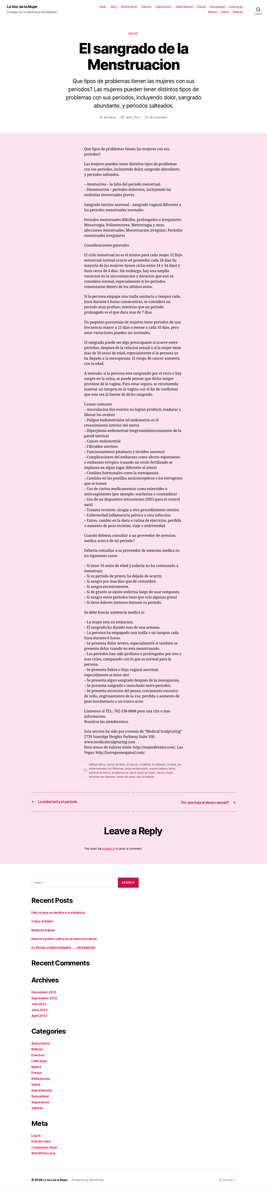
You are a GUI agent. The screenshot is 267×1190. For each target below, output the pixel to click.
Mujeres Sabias (44, 930)
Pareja (201, 7)
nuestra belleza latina (168, 769)
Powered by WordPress (90, 1180)
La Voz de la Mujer (24, 7)
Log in (36, 1136)
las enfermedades (100, 769)
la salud (173, 765)
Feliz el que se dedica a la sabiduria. (62, 913)
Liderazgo (236, 7)
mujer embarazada (141, 769)
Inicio (103, 7)
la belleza (146, 765)
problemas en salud (125, 773)
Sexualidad (217, 7)
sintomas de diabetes (102, 777)
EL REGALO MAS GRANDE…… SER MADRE (66, 948)
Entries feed (41, 1142)
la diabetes (161, 765)
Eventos (38, 1055)
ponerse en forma (100, 773)
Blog (114, 7)
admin (111, 118)
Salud (225, 12)
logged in (108, 849)
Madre (212, 12)
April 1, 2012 (132, 118)
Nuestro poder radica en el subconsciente (67, 939)
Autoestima (129, 7)
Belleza (238, 12)
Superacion (163, 7)
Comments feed (45, 1148)
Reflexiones (41, 1079)
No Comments (159, 118)
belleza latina (97, 765)
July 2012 (39, 1004)
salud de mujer (147, 773)
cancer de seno (116, 765)
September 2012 (45, 998)
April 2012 (40, 1016)
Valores (146, 7)
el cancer (133, 765)
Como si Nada (43, 922)
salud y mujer (166, 773)
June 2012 (40, 1010)
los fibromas (120, 769)
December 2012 (45, 993)
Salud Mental (184, 7)
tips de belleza (147, 777)
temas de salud (126, 777)
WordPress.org (44, 1153)
